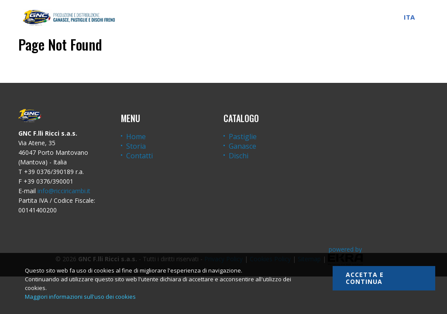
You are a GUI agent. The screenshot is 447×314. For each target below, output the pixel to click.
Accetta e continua (365, 278)
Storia (136, 146)
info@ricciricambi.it (64, 191)
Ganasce (242, 146)
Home (136, 136)
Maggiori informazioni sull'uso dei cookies (80, 296)
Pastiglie (243, 136)
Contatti (139, 155)
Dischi (238, 155)
